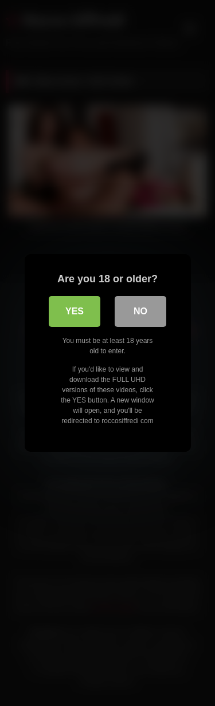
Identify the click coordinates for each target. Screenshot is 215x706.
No (140, 311)
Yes (74, 311)
